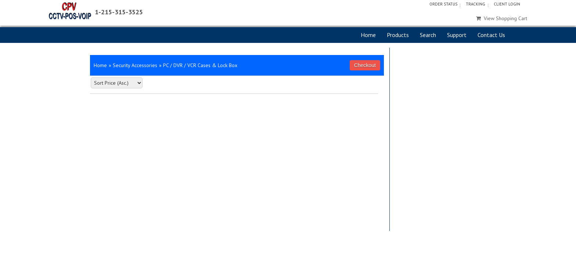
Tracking (475, 4)
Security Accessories (135, 65)
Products (398, 34)
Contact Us (491, 34)
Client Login (507, 4)
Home (368, 34)
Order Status (443, 4)
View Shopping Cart (501, 18)
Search (428, 34)
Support (457, 34)
